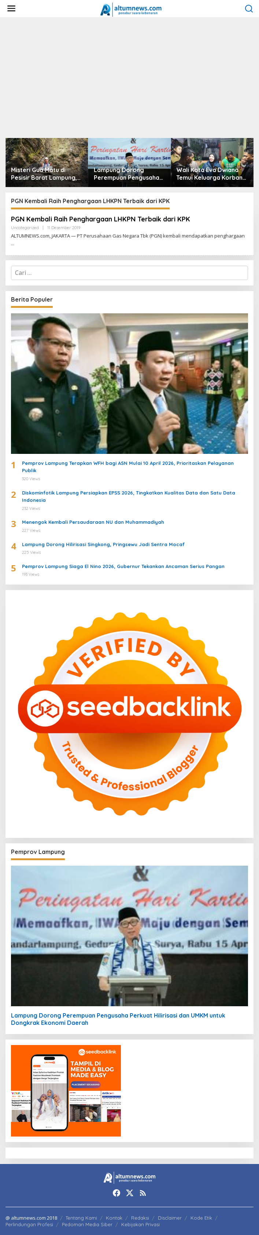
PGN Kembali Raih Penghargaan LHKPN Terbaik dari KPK (100, 219)
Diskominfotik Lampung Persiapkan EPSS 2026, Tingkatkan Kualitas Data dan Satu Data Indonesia (128, 496)
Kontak (114, 1218)
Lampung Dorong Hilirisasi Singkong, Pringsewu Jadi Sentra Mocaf (103, 544)
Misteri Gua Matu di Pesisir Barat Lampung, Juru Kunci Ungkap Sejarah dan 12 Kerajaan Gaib (45, 174)
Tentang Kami (81, 1218)
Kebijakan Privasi (140, 1224)
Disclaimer (170, 1218)
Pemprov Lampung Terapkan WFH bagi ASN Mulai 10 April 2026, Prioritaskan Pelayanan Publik (128, 467)
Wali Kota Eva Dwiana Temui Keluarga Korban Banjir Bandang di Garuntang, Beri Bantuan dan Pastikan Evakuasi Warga (211, 174)
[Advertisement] (129, 77)
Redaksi (140, 1218)
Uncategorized (25, 227)
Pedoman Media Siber (87, 1224)
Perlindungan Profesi (29, 1224)
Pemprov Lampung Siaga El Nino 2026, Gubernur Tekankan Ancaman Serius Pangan (123, 566)
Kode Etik (201, 1218)
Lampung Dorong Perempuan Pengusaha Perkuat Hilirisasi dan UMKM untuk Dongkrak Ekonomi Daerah (126, 174)
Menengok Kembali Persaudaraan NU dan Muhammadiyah (93, 522)
